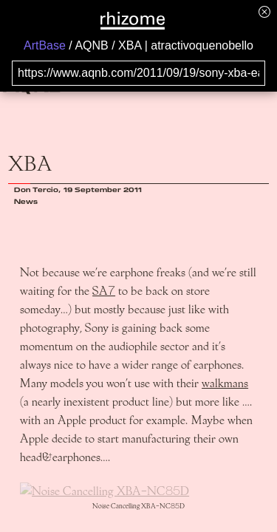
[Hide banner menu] (264, 11)
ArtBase (45, 45)
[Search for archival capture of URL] (138, 73)
